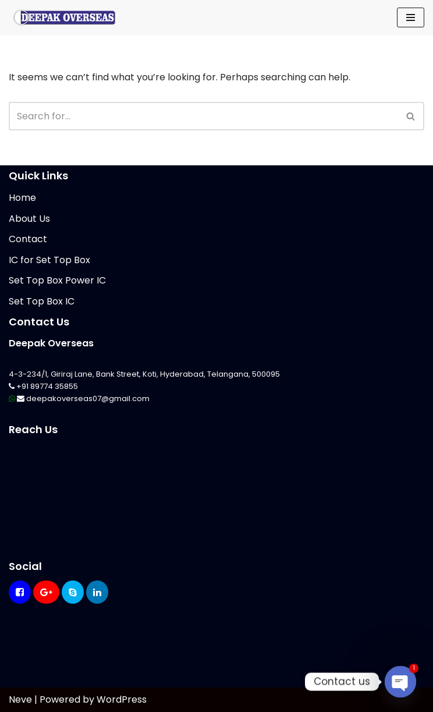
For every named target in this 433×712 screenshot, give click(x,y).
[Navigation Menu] (410, 17)
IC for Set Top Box (49, 260)
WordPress (122, 699)
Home (22, 197)
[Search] (203, 116)
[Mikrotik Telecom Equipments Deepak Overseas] (64, 17)
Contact (28, 239)
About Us (29, 218)
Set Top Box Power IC (57, 280)
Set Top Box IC (41, 301)
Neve (20, 699)
